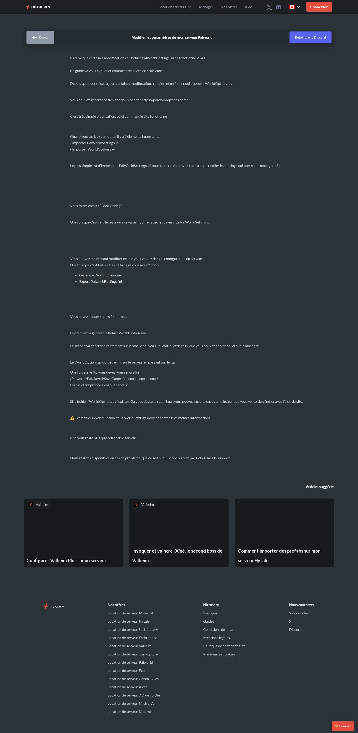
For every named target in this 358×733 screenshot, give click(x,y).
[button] (175, 7)
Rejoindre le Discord (310, 37)
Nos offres (229, 7)
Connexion (319, 7)
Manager (206, 7)
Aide (248, 7)
